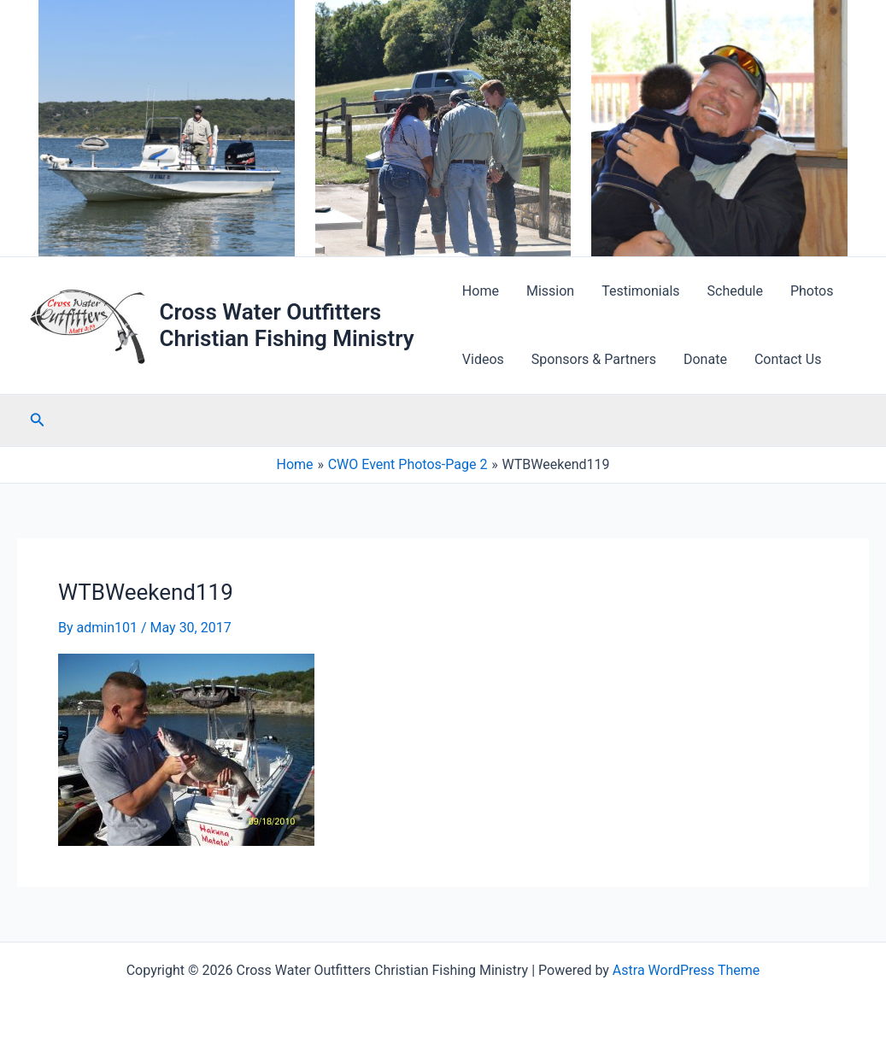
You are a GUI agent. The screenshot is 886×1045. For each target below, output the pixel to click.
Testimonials (640, 291)
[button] (37, 420)
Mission (550, 291)
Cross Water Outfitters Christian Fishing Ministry (286, 325)
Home (480, 291)
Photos (812, 291)
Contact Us (788, 359)
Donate (705, 359)
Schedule (735, 291)
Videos (483, 359)
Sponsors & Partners (593, 359)
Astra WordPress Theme (686, 970)
